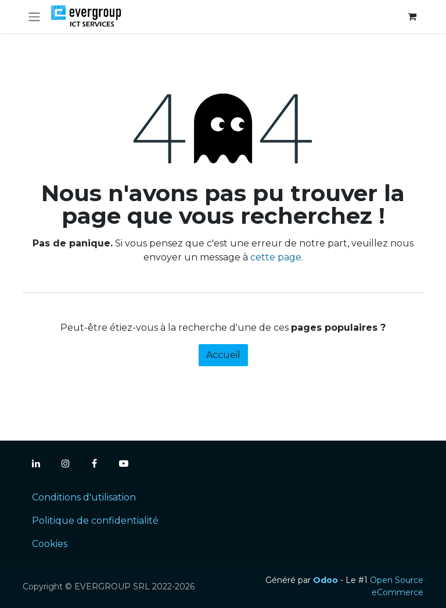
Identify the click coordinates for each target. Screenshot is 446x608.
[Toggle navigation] (34, 16)
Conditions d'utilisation (84, 497)
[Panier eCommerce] (411, 16)
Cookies (49, 543)
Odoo (326, 580)
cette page (275, 257)
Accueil (223, 354)
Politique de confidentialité (95, 520)
